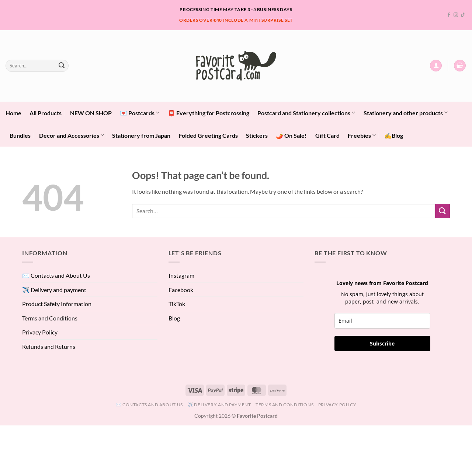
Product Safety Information (56, 303)
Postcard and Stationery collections (306, 112)
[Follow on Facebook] (449, 15)
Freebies (362, 134)
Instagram (181, 275)
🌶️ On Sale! (291, 135)
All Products (46, 112)
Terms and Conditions (49, 318)
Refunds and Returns (48, 346)
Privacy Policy (40, 332)
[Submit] (61, 65)
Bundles (20, 135)
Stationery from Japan (141, 135)
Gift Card (327, 135)
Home (13, 112)
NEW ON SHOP (91, 112)
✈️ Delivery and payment (54, 289)
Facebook (181, 289)
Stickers (257, 135)
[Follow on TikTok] (463, 15)
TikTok (177, 303)
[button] (436, 66)
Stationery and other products (406, 112)
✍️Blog (393, 135)
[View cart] (460, 66)
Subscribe (382, 343)
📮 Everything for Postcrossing (208, 112)
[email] (382, 321)
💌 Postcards (139, 112)
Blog (174, 318)
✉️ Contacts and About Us (56, 275)
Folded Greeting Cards (208, 135)
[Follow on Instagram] (456, 15)
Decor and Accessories (71, 134)
